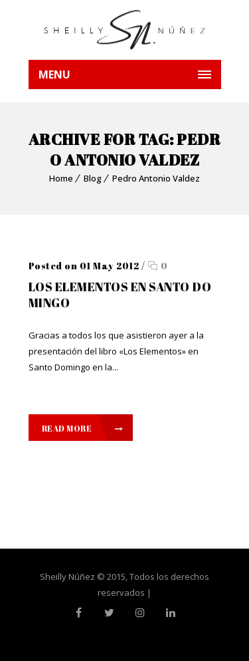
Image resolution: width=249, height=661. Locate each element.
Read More (83, 428)
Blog (93, 178)
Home (61, 178)
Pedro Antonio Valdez (156, 178)
